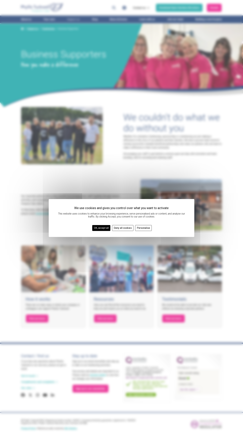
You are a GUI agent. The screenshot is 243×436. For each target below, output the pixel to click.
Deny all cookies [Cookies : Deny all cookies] (123, 227)
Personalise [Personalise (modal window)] (143, 227)
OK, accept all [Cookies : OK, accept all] (101, 227)
